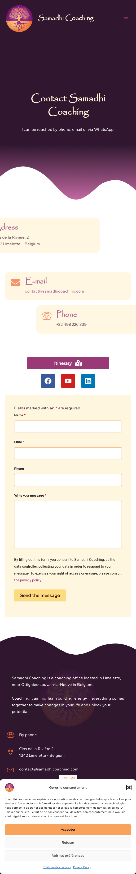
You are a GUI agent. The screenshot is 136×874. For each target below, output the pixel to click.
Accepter (68, 829)
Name (20, 415)
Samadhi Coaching (65, 18)
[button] (129, 787)
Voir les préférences (68, 855)
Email (19, 442)
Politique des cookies (57, 867)
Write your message (30, 496)
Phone (19, 469)
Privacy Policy (82, 867)
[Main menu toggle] (126, 18)
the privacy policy (27, 580)
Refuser (68, 842)
